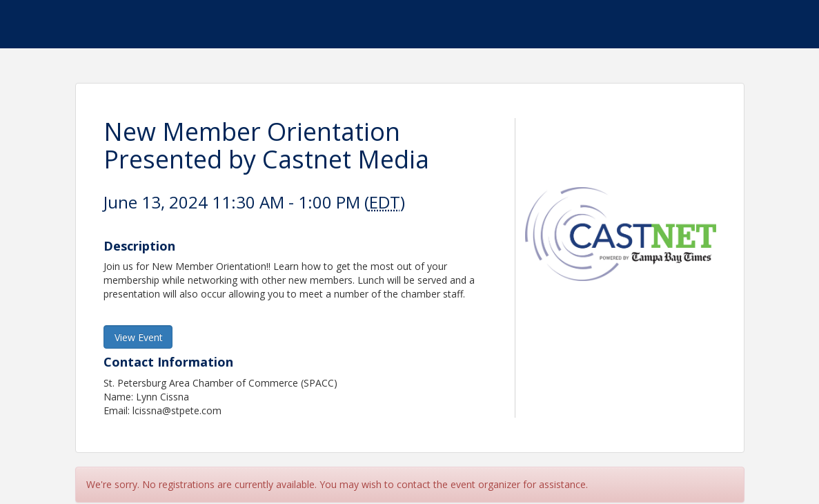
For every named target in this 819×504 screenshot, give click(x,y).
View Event (139, 337)
